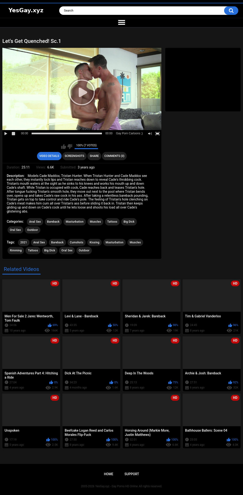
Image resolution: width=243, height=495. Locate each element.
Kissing (95, 242)
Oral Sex (15, 230)
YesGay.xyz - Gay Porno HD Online (116, 486)
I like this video (63, 146)
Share (94, 156)
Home (108, 474)
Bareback (53, 221)
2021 (23, 242)
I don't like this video (69, 146)
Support (132, 474)
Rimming (16, 250)
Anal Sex (35, 221)
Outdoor (32, 230)
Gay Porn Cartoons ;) (129, 133)
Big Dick (129, 221)
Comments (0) (114, 156)
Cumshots (76, 242)
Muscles (95, 221)
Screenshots (74, 156)
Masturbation (75, 221)
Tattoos (112, 221)
